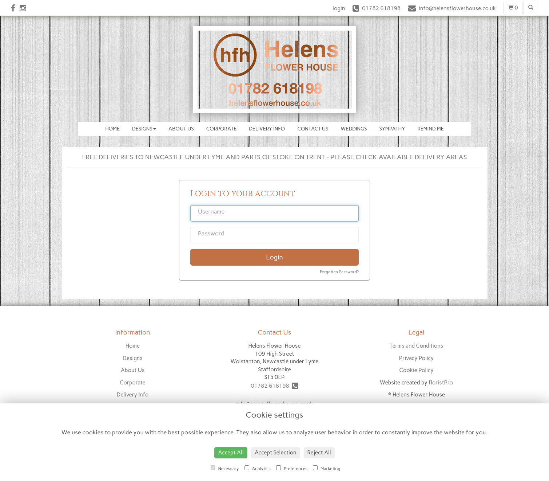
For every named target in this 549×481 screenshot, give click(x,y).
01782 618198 (274, 386)
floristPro (441, 382)
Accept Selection (276, 452)
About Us (181, 129)
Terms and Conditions (416, 346)
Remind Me (430, 129)
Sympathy (392, 129)
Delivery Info (267, 129)
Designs (144, 129)
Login (274, 257)
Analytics (257, 468)
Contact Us (312, 129)
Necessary (225, 468)
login (339, 8)
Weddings (354, 129)
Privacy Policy (416, 358)
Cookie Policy (416, 370)
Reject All (319, 452)
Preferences (291, 468)
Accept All (230, 452)
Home (112, 129)
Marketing (326, 468)
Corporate (221, 129)
